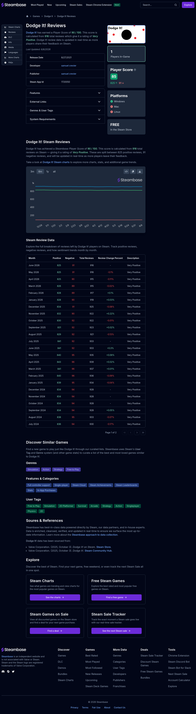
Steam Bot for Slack (179, 667)
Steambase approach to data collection (95, 534)
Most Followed (93, 667)
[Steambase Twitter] (13, 671)
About (107, 707)
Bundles (62, 674)
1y (47, 171)
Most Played (37, 5)
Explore (188, 5)
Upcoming (60, 5)
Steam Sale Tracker (152, 655)
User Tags (119, 667)
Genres (117, 655)
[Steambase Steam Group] (8, 671)
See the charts (55, 597)
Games (36, 16)
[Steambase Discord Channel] (3, 671)
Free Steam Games (151, 671)
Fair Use (96, 707)
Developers (119, 674)
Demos (62, 667)
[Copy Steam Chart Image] (133, 171)
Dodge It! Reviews (66, 16)
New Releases (93, 674)
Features (65, 93)
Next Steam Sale (177, 674)
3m (32, 171)
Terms (85, 707)
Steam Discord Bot (179, 661)
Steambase (7, 656)
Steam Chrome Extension (99, 5)
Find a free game (116, 597)
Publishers (119, 680)
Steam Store (103, 546)
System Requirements (65, 119)
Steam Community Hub (98, 550)
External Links (65, 102)
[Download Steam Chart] (140, 171)
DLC (60, 661)
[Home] (27, 16)
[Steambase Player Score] (135, 70)
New (49, 5)
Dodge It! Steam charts (56, 162)
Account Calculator (179, 680)
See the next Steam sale (116, 630)
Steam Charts (66, 680)
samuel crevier (68, 65)
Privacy (74, 707)
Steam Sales (76, 5)
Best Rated (91, 655)
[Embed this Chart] (126, 171)
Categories (119, 661)
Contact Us (119, 707)
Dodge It (48, 16)
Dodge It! (31, 32)
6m (40, 171)
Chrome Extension (178, 655)
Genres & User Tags (65, 110)
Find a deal (55, 630)
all (54, 171)
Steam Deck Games (96, 686)
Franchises (119, 686)
